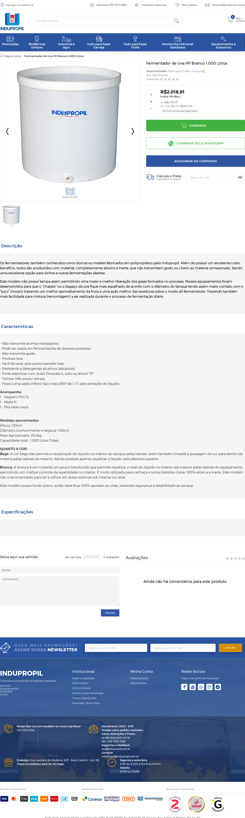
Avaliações (152, 79)
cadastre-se (27, 5)
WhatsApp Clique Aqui (154, 5)
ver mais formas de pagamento (179, 111)
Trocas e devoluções (84, 686)
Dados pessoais (139, 666)
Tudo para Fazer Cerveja (99, 42)
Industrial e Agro (66, 42)
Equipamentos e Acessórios (223, 42)
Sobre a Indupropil (83, 666)
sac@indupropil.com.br (116, 725)
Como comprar (81, 676)
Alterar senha (138, 671)
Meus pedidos (189, 5)
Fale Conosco (80, 671)
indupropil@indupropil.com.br (228, 5)
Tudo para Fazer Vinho (135, 42)
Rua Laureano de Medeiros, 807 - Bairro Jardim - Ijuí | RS (58, 748)
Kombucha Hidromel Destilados (177, 42)
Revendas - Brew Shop (85, 691)
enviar (110, 600)
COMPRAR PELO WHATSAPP (200, 143)
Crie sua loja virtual (97, 814)
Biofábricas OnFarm (37, 42)
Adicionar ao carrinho (195, 161)
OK (240, 177)
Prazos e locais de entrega (87, 681)
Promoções (10, 41)
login (14, 5)
